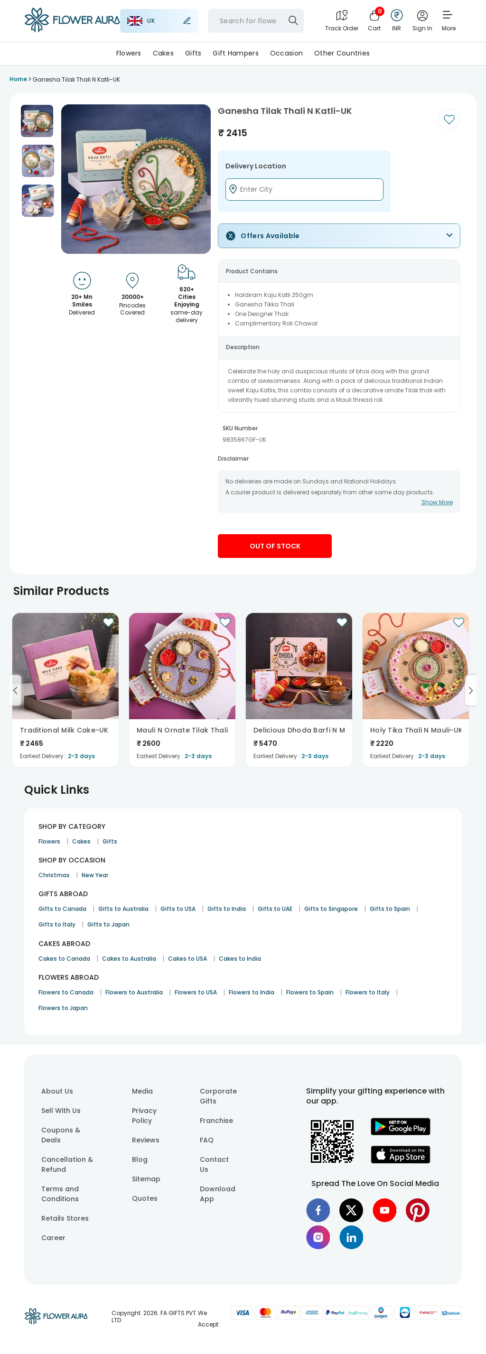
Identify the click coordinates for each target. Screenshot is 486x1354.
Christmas (54, 875)
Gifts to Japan (108, 924)
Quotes (145, 1198)
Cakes (163, 53)
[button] (37, 121)
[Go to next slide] (471, 690)
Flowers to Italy (368, 992)
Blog (140, 1159)
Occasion (286, 53)
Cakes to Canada (64, 959)
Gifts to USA (178, 909)
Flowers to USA (196, 992)
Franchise (216, 1120)
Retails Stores (65, 1218)
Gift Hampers (235, 53)
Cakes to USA (187, 959)
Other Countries (342, 53)
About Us (57, 1091)
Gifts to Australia (123, 909)
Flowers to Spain (310, 992)
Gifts (193, 53)
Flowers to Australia (134, 992)
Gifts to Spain (390, 909)
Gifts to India (226, 909)
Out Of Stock (275, 546)
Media (142, 1091)
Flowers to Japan (63, 1008)
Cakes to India (240, 959)
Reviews (145, 1140)
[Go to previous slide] (15, 690)
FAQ (207, 1140)
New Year (95, 875)
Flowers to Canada (65, 992)
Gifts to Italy (56, 924)
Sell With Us (61, 1110)
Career (53, 1238)
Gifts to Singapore (331, 909)
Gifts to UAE (275, 909)
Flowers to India (251, 992)
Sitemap (146, 1179)
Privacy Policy (144, 1115)
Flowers (128, 53)
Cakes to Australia (129, 959)
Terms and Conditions (60, 1194)
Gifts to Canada (62, 909)
